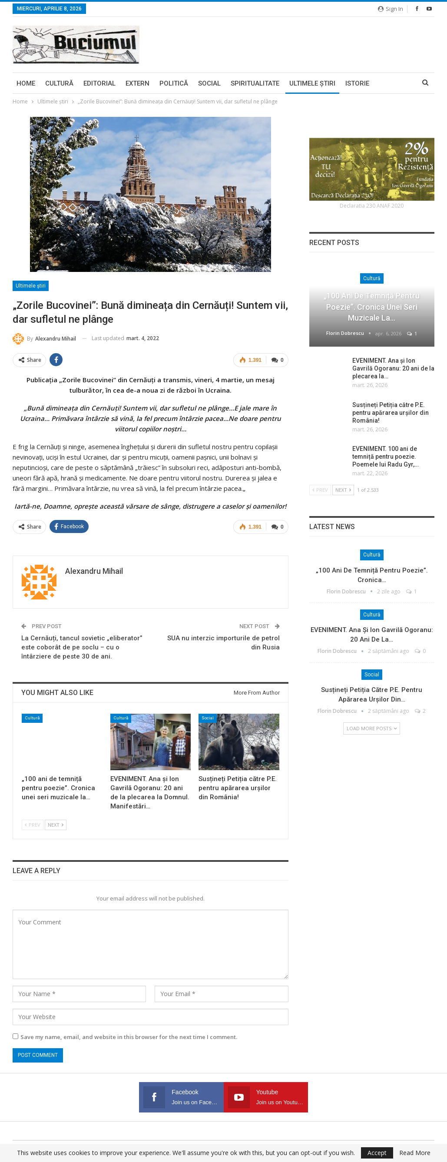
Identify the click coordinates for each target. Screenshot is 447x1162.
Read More (414, 1153)
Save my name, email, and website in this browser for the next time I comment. (128, 1037)
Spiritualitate (255, 83)
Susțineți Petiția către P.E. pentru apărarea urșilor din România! (390, 412)
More (388, 83)
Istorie (357, 83)
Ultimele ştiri (312, 83)
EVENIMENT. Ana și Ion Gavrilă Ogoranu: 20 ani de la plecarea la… (393, 368)
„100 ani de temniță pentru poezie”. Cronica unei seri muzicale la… (372, 306)
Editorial (99, 83)
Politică (173, 83)
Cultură (59, 83)
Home (26, 83)
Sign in (390, 9)
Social (209, 83)
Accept (377, 1153)
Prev (32, 824)
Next (55, 824)
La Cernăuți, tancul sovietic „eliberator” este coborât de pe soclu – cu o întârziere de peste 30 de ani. (81, 647)
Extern (137, 83)
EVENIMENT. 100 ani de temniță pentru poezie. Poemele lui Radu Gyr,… (385, 456)
